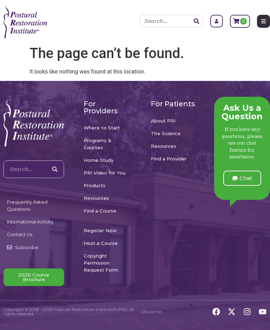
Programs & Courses (97, 144)
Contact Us (19, 234)
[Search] (196, 21)
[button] (242, 178)
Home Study (99, 160)
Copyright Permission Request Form (101, 263)
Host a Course (101, 243)
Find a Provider (169, 158)
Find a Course (100, 211)
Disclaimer (151, 311)
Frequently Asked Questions (27, 205)
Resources (96, 198)
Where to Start (102, 128)
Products (94, 185)
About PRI (163, 120)
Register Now (100, 230)
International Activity (30, 221)
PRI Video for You (105, 173)
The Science (166, 133)
